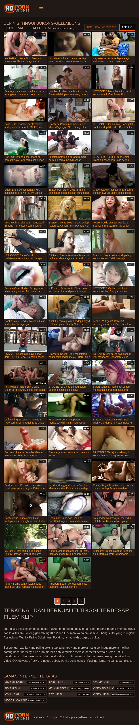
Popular (127, 27)
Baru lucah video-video (101, 27)
